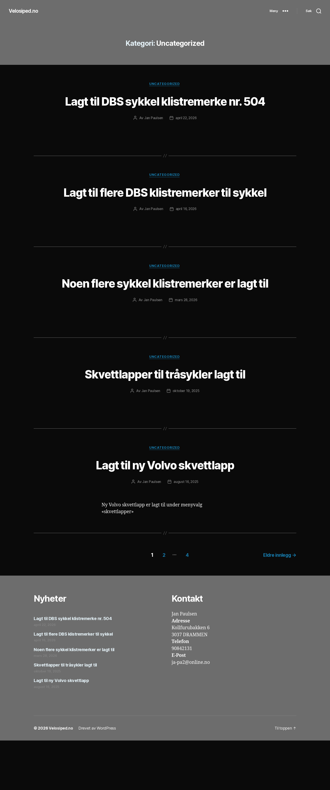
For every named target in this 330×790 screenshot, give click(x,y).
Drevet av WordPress (97, 777)
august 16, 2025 (186, 532)
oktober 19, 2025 (186, 441)
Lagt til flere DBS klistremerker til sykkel (165, 216)
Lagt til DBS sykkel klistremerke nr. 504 (165, 109)
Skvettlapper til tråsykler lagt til (165, 423)
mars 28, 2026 (186, 349)
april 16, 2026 (186, 242)
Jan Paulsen (152, 134)
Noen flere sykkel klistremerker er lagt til (165, 324)
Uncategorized (165, 84)
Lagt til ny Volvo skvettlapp (165, 514)
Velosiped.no (24, 11)
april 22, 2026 (186, 134)
